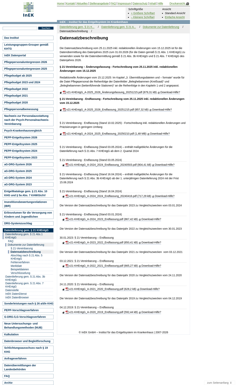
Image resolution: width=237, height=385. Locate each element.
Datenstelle (12, 290)
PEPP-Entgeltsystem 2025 (20, 144)
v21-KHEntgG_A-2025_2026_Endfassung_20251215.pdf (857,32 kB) (106, 109)
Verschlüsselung (20, 272)
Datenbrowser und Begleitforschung (27, 341)
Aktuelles (82, 3)
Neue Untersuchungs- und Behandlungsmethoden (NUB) (23, 325)
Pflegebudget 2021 (16, 95)
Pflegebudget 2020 (16, 102)
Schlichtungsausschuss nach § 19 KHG (26, 349)
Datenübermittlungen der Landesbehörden (20, 367)
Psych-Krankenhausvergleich (23, 130)
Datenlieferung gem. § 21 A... (118, 26)
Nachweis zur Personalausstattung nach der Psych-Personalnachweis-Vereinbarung (26, 119)
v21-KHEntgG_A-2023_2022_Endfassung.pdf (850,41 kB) (101, 242)
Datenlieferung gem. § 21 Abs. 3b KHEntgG (25, 278)
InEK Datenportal (15, 55)
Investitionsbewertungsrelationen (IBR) (25, 203)
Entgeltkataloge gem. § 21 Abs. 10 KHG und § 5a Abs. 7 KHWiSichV (25, 193)
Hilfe (160, 3)
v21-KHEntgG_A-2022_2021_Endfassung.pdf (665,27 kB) (101, 265)
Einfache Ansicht (175, 17)
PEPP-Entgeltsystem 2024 (20, 150)
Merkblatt (16, 265)
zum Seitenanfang (219, 383)
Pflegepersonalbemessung (21, 109)
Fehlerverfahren (20, 262)
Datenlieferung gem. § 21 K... (77, 26)
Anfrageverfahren (15, 358)
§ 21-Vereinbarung (22, 248)
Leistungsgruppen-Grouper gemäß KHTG (26, 46)
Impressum (124, 3)
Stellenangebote (99, 3)
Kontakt (70, 3)
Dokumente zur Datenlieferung (161, 26)
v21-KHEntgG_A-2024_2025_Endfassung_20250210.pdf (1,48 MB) (105, 133)
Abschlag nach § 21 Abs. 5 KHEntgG (26, 257)
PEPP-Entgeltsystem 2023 (20, 157)
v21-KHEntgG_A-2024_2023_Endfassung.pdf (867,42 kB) (101, 219)
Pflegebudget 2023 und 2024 (22, 82)
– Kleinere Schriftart (142, 17)
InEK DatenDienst (16, 293)
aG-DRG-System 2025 (18, 171)
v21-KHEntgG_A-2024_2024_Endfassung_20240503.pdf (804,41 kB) (108, 164)
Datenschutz (140, 3)
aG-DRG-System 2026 (18, 164)
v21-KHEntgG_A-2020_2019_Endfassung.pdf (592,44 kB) (101, 312)
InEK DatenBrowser (17, 297)
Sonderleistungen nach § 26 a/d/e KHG (28, 303)
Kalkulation (11, 334)
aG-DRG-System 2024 (18, 177)
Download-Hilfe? (170, 92)
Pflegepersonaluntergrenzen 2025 (25, 68)
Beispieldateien (20, 269)
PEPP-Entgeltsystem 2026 (20, 137)
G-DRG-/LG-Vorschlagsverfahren (25, 316)
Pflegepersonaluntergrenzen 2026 (25, 62)
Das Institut (11, 37)
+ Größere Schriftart (143, 13)
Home (60, 3)
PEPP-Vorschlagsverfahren (21, 310)
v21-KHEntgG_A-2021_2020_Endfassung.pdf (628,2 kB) (100, 289)
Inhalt (152, 3)
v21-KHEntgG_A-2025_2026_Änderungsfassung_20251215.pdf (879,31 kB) (110, 92)
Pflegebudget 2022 (16, 88)
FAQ (10, 241)
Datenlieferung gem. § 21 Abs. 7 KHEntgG (24, 285)
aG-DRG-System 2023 (18, 184)
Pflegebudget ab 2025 (18, 75)
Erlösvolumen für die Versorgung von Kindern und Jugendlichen (28, 214)
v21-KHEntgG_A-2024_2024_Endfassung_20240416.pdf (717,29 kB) (108, 196)
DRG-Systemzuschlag (18, 223)
